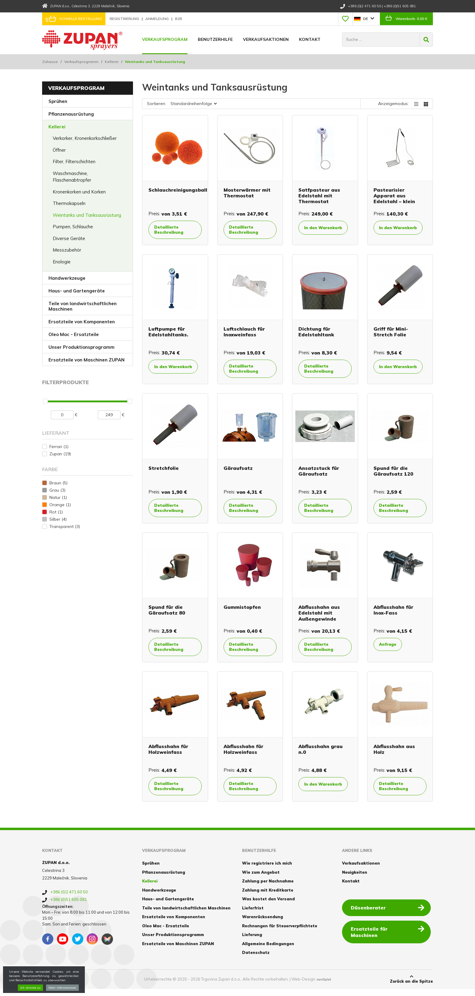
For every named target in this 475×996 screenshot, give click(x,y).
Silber (58, 519)
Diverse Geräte (69, 238)
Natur (58, 497)
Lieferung (252, 941)
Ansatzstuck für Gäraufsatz (318, 474)
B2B (178, 18)
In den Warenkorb (319, 230)
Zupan (60, 454)
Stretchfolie (163, 472)
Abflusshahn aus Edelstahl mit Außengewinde (319, 617)
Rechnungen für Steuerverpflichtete (279, 932)
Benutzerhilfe (215, 39)
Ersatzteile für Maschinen (388, 935)
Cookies (50, 986)
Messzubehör (67, 250)
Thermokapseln (69, 203)
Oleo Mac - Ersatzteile (73, 334)
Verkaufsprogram (165, 39)
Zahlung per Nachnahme (268, 888)
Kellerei (111, 61)
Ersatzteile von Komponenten (81, 322)
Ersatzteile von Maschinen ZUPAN (86, 360)
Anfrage (390, 648)
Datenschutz (256, 959)
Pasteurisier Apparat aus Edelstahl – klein (394, 195)
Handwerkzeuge (66, 278)
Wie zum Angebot (261, 878)
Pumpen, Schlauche (73, 226)
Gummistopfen (242, 611)
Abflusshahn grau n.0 (320, 754)
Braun (58, 483)
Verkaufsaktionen (266, 39)
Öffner (59, 150)
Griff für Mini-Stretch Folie (391, 333)
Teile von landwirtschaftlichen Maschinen (82, 306)
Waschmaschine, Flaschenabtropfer (72, 176)
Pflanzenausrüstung (71, 114)
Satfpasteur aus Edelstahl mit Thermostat (319, 195)
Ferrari (58, 446)
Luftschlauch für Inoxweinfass (244, 333)
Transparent (64, 526)
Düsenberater (388, 914)
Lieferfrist (253, 914)
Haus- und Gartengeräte (76, 291)
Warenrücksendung (262, 923)
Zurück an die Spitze (411, 985)
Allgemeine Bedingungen (268, 950)
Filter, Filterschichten (74, 161)
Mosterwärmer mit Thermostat (247, 193)
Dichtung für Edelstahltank (316, 333)
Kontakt (310, 39)
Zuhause (50, 61)
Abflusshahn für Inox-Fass (393, 614)
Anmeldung (157, 18)
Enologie (62, 262)
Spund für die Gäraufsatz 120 (393, 474)
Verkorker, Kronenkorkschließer (85, 138)
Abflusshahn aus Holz (394, 754)
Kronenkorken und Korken (79, 192)
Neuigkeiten (354, 878)
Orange (60, 504)
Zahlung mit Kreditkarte (267, 896)
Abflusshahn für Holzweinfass (168, 754)
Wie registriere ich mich (267, 870)
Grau (57, 490)
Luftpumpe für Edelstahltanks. (168, 333)
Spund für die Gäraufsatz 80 (166, 614)
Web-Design (303, 986)
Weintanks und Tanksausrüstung (87, 215)
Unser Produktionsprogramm (81, 347)
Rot (56, 512)
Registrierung (125, 18)
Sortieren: (156, 103)
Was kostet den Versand (268, 905)
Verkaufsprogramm (81, 61)
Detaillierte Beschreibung (171, 230)
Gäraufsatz (238, 472)
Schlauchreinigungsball (177, 190)
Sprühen (57, 101)
